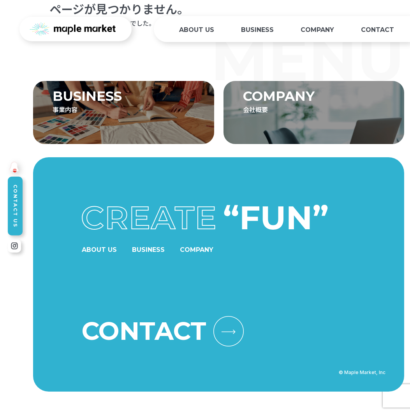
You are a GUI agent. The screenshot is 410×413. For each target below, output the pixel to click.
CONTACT (377, 29)
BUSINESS (257, 29)
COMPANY (317, 29)
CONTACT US (15, 206)
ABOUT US (196, 29)
